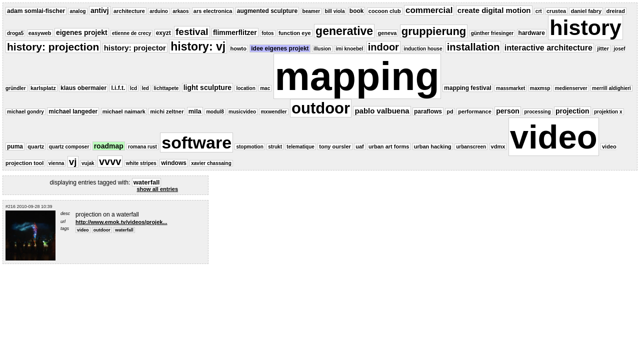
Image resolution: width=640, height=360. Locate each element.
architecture (129, 11)
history (585, 28)
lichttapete (166, 88)
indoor (383, 47)
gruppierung (434, 31)
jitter (603, 49)
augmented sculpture (267, 11)
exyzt (163, 33)
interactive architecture (548, 48)
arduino (159, 11)
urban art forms (388, 147)
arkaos (180, 11)
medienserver (571, 88)
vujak (88, 163)
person (508, 111)
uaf (360, 147)
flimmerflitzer (235, 32)
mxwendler (273, 111)
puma (15, 146)
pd (449, 111)
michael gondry (25, 111)
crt (539, 11)
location (245, 88)
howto (238, 49)
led (145, 88)
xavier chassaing (211, 163)
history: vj (198, 46)
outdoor (321, 108)
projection (573, 111)
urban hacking (433, 147)
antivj (99, 10)
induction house (423, 49)
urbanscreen (471, 147)
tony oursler (335, 147)
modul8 (215, 111)
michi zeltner (167, 111)
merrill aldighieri (611, 88)
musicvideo (242, 111)
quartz (36, 147)
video (554, 137)
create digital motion (494, 10)
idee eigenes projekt (279, 48)
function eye (294, 33)
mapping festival (468, 88)
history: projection (53, 46)
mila (195, 111)
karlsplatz (43, 88)
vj (73, 161)
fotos (268, 33)
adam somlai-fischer (36, 11)
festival (192, 31)
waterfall (124, 230)
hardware (531, 33)
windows (173, 163)
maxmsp (540, 88)
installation (473, 47)
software (197, 142)
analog (78, 11)
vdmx (498, 147)
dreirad (615, 11)
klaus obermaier (83, 88)
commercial (429, 10)
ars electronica (213, 11)
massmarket (510, 88)
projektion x (608, 111)
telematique (300, 147)
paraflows (428, 111)
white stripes (141, 163)
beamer (311, 11)
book (357, 11)
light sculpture (208, 88)
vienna (56, 163)
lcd (133, 88)
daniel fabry (586, 11)
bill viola (334, 11)
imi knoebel (349, 49)
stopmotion (249, 147)
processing (537, 111)
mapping (357, 76)
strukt (275, 147)
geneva (387, 33)
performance (475, 111)
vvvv (110, 161)
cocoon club (384, 11)
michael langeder (73, 111)
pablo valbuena (381, 110)
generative (344, 31)
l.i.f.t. (118, 88)
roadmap (109, 146)
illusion (322, 49)
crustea (556, 11)
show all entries (157, 189)
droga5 (15, 33)
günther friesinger (492, 33)
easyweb (40, 33)
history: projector (135, 48)
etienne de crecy (131, 33)
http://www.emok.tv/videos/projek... (122, 222)
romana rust (142, 147)
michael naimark (124, 111)
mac (265, 88)
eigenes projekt (82, 32)
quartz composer (69, 147)
